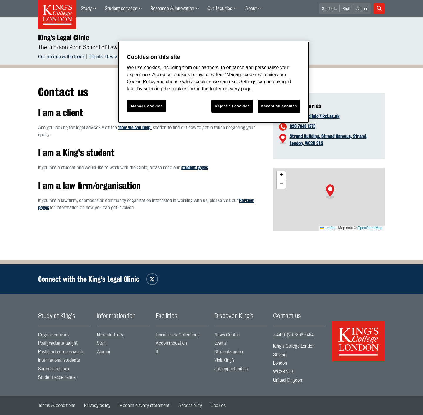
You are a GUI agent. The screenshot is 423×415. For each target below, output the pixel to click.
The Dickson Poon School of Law (78, 48)
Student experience (57, 377)
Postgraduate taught (58, 343)
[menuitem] (88, 8)
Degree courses (53, 335)
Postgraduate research (60, 351)
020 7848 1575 (302, 126)
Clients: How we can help (113, 56)
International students (59, 360)
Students (329, 9)
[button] (330, 191)
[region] (213, 82)
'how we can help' (135, 127)
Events (220, 343)
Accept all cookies (279, 106)
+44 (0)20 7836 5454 (293, 335)
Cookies (218, 405)
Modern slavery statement (144, 405)
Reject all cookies (232, 106)
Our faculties (219, 8)
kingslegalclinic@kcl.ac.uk (315, 116)
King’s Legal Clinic (63, 37)
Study (86, 8)
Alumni (362, 9)
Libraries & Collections (177, 335)
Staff (346, 9)
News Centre (227, 335)
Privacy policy (97, 405)
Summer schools (54, 368)
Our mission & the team (61, 56)
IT (157, 351)
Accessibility (190, 405)
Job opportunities (231, 368)
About (251, 8)
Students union (228, 351)
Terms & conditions (56, 405)
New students (110, 335)
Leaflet (327, 228)
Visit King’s (224, 360)
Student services (121, 8)
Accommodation (171, 343)
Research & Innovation (172, 8)
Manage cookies (147, 106)
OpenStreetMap (369, 228)
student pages (194, 167)
